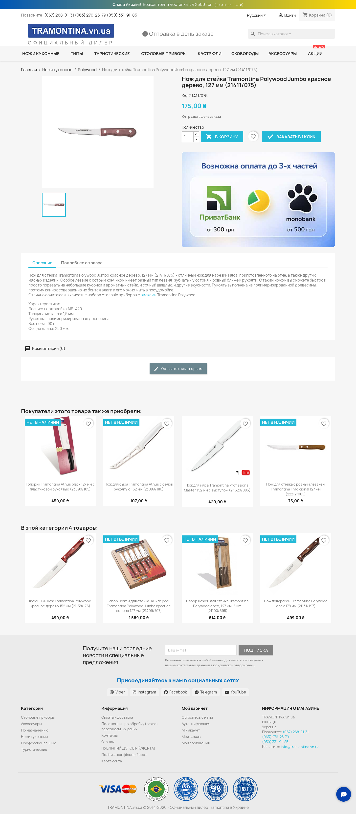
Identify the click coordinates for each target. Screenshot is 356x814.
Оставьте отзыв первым (178, 368)
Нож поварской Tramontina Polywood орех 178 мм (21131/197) (296, 603)
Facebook (175, 692)
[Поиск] (291, 34)
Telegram (206, 692)
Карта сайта (111, 761)
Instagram (144, 692)
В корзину (222, 137)
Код (185, 95)
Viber (117, 692)
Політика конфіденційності (124, 754)
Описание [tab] (42, 262)
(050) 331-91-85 (122, 15)
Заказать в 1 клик (291, 137)
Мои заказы (191, 736)
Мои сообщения (196, 743)
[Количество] (188, 136)
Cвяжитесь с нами (197, 717)
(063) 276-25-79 (90, 15)
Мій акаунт (191, 730)
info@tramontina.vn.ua (300, 746)
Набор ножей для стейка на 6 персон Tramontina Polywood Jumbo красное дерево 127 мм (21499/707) (139, 606)
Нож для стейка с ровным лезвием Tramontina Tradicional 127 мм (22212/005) (295, 489)
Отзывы (107, 741)
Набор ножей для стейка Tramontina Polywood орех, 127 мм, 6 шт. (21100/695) (217, 606)
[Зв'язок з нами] (343, 794)
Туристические (34, 749)
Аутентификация (196, 723)
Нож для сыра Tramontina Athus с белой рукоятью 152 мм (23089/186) (139, 486)
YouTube (235, 692)
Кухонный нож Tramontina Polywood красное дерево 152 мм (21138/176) (60, 603)
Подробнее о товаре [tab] (82, 262)
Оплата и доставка (117, 717)
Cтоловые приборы (38, 717)
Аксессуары (31, 723)
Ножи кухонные (34, 736)
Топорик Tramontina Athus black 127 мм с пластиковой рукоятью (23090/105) (60, 486)
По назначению (34, 730)
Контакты (109, 735)
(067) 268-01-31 (59, 15)
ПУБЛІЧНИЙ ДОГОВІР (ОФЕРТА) (128, 748)
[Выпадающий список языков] (257, 16)
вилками (148, 295)
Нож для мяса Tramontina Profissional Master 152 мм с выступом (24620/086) (217, 487)
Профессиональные (38, 743)
